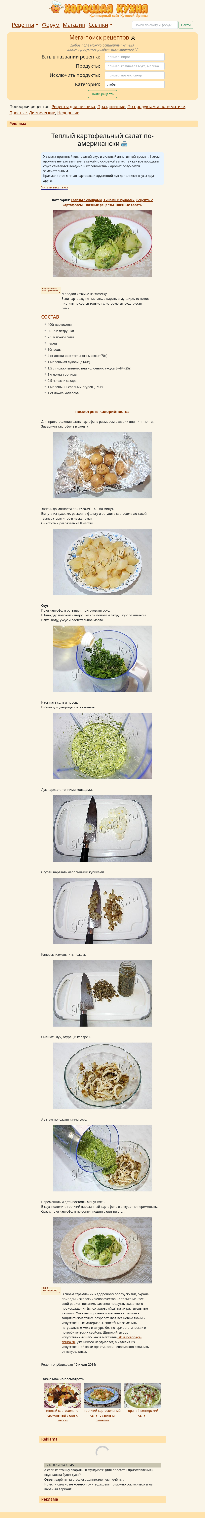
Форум (51, 24)
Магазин (74, 24)
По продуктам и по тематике (156, 106)
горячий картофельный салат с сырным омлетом (102, 1415)
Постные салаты (129, 205)
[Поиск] (155, 25)
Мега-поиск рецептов (102, 37)
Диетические (42, 112)
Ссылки (98, 24)
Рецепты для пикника (73, 106)
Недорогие (68, 112)
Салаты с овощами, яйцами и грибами (103, 200)
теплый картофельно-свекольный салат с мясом (62, 1415)
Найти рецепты (102, 94)
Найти (186, 25)
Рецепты (23, 24)
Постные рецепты (99, 205)
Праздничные (111, 106)
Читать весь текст (54, 187)
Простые (18, 112)
